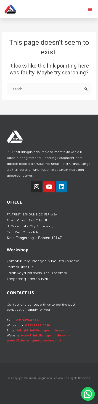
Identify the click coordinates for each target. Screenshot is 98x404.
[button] (90, 9)
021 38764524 (27, 320)
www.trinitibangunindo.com (45, 335)
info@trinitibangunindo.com (42, 330)
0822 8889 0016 (37, 325)
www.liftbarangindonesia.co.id (34, 340)
